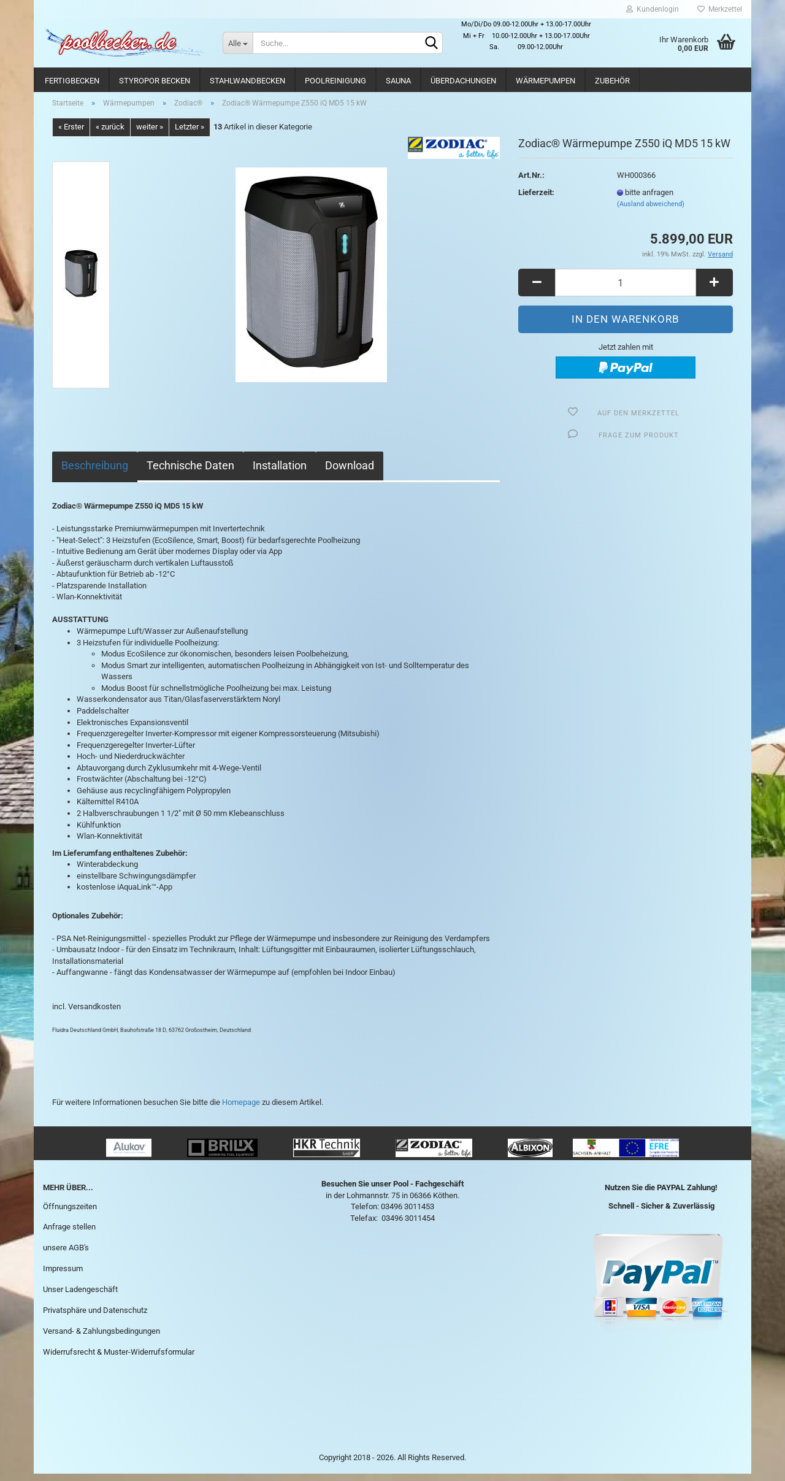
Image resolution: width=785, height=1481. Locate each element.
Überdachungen (463, 80)
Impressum (63, 1275)
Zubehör (612, 80)
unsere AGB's (66, 1255)
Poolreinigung (335, 80)
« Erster (71, 134)
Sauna (398, 80)
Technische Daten (190, 472)
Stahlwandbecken (247, 80)
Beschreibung (94, 472)
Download (349, 472)
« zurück (110, 134)
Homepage (241, 1109)
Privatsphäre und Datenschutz (95, 1316)
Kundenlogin (652, 9)
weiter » (149, 134)
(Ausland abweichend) (650, 211)
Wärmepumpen (545, 80)
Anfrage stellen (69, 1234)
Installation (280, 472)
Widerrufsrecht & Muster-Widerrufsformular (118, 1358)
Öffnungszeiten (70, 1213)
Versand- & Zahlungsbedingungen (101, 1337)
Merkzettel (719, 9)
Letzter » (189, 134)
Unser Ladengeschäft (80, 1296)
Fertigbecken (72, 80)
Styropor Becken (154, 80)
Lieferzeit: (536, 199)
